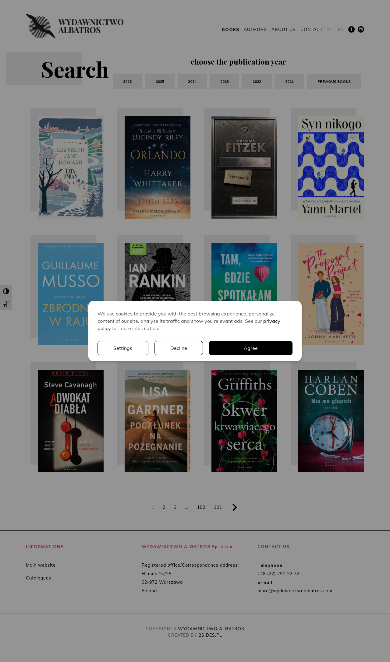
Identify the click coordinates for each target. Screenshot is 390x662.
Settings (212, 348)
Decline (268, 348)
